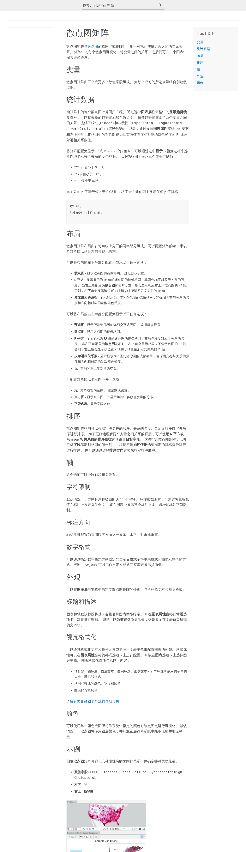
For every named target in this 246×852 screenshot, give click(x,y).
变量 (200, 42)
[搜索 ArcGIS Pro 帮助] (119, 5)
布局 (200, 56)
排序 (200, 63)
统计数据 (203, 49)
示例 (200, 83)
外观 (200, 76)
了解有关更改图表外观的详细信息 (92, 700)
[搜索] (160, 6)
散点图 (93, 46)
